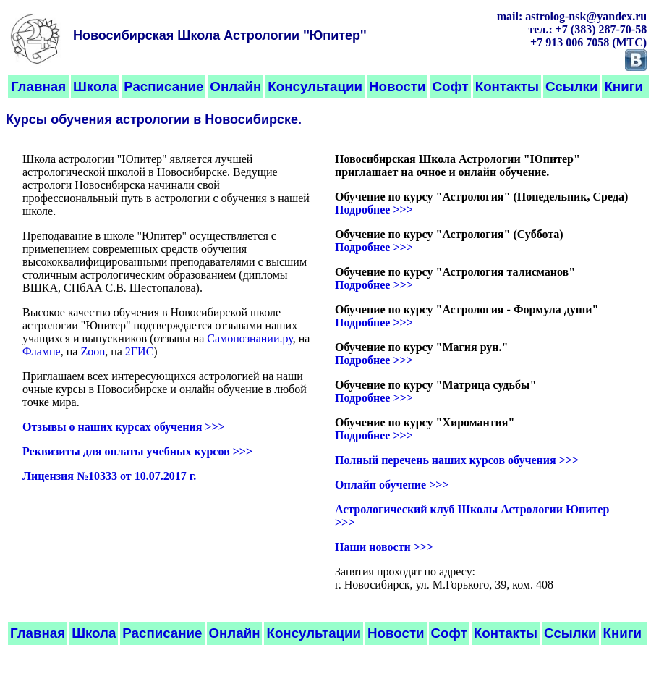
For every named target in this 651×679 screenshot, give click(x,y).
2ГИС (139, 351)
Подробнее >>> (374, 209)
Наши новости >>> (384, 547)
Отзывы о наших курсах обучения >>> (123, 427)
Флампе (41, 351)
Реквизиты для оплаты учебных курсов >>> (137, 451)
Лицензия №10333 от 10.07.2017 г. (109, 476)
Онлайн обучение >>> (391, 484)
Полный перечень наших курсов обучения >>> (457, 460)
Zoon (92, 351)
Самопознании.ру (249, 338)
